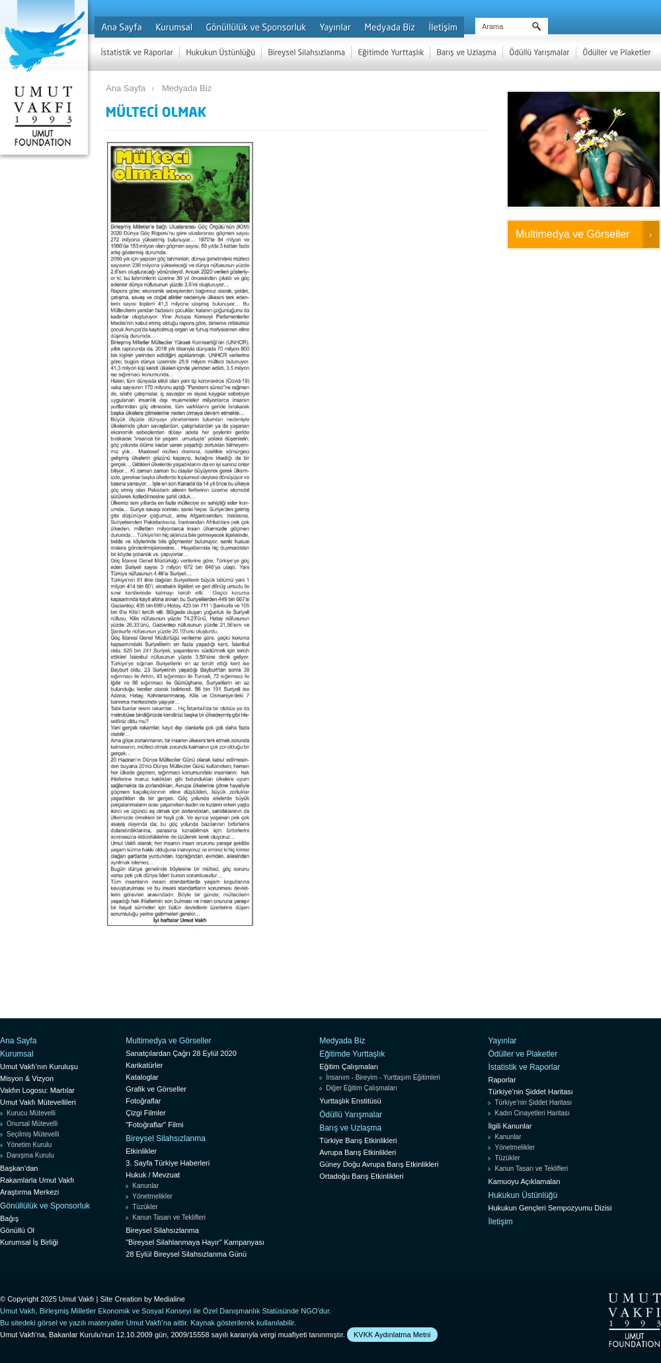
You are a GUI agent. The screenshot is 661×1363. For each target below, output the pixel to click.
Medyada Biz (187, 88)
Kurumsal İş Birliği (29, 1242)
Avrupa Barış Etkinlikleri (357, 1152)
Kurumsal (17, 1054)
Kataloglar (142, 1077)
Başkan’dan (19, 1168)
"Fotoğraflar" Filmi (154, 1125)
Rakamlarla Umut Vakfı (37, 1180)
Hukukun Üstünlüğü (522, 1195)
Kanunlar (145, 1185)
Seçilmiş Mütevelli (33, 1134)
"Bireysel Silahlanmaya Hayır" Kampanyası (195, 1242)
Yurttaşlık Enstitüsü (350, 1101)
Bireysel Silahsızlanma (166, 1138)
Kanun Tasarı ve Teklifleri (169, 1217)
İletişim (500, 1221)
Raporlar (502, 1080)
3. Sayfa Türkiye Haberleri (168, 1163)
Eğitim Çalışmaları (348, 1066)
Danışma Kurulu (30, 1155)
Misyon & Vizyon (27, 1078)
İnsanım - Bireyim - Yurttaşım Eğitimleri (383, 1077)
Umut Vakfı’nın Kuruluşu (39, 1066)
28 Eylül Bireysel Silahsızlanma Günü (186, 1254)
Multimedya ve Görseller (573, 234)
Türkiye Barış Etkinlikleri (358, 1140)
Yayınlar (502, 1040)
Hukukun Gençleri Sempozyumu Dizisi (549, 1208)
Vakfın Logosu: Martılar (37, 1090)
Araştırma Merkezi (29, 1192)
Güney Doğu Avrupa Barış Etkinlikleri (378, 1164)
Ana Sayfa (125, 88)
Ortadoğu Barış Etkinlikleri (361, 1176)
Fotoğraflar (143, 1101)
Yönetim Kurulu (29, 1144)
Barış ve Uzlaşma (350, 1128)
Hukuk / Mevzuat (153, 1175)
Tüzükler (144, 1206)
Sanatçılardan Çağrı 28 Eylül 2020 (181, 1053)
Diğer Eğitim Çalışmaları (361, 1088)
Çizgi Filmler (146, 1113)
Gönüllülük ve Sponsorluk (45, 1205)
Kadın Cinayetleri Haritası (531, 1113)
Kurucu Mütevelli (31, 1113)
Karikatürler (144, 1065)
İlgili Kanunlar (509, 1126)
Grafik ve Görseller (156, 1089)
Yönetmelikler (152, 1196)
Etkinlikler (141, 1151)
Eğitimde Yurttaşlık (352, 1054)
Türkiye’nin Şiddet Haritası (530, 1092)
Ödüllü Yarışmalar (350, 1114)
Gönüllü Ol (17, 1230)
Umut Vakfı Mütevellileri (38, 1102)
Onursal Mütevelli (32, 1123)
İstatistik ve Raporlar (524, 1067)
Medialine (169, 1299)
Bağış (9, 1218)
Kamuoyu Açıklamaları (524, 1181)
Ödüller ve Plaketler (522, 1054)
